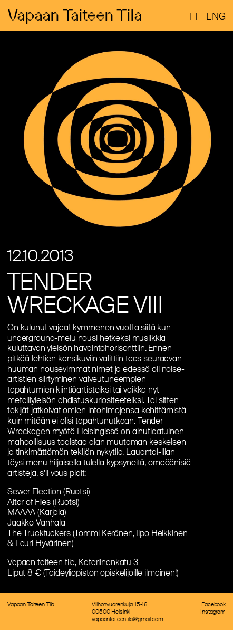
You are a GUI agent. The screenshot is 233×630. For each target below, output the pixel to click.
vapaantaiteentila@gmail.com (127, 619)
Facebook (213, 604)
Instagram (213, 611)
